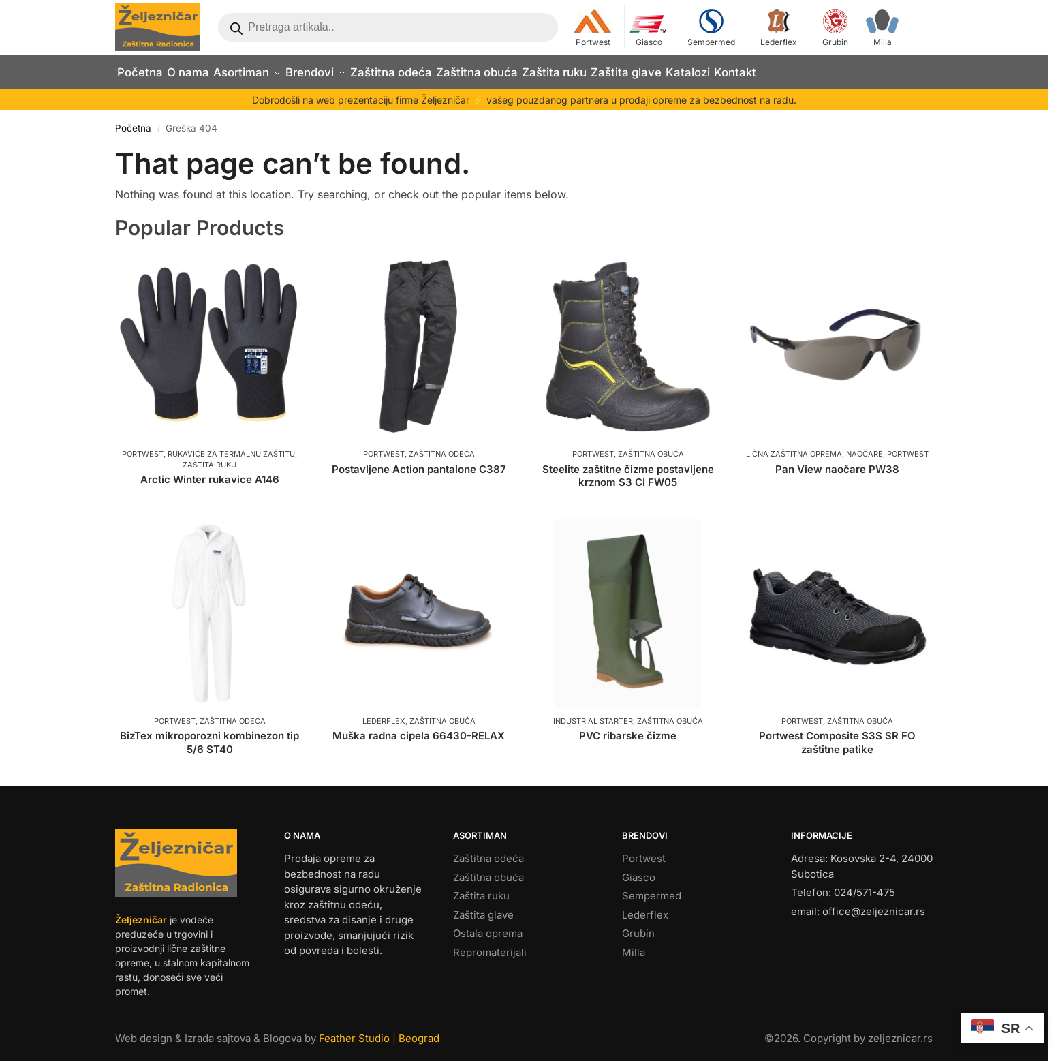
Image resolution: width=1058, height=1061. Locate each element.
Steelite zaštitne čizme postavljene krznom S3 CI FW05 (628, 468)
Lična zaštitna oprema (794, 447)
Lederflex (778, 28)
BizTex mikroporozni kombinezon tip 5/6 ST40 (209, 735)
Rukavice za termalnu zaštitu (231, 447)
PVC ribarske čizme (627, 728)
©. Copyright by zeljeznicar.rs (848, 1030)
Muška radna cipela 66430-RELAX (418, 728)
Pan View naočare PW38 (837, 461)
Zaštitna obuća (651, 447)
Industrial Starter (593, 713)
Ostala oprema (488, 926)
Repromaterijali (490, 944)
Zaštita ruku (209, 457)
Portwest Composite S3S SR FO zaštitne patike (837, 735)
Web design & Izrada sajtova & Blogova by (277, 1030)
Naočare (864, 447)
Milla (882, 28)
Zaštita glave (483, 907)
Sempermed (711, 28)
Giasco (649, 28)
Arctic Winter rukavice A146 (209, 471)
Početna (133, 121)
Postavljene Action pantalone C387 (419, 461)
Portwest (593, 28)
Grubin (835, 28)
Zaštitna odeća (442, 447)
